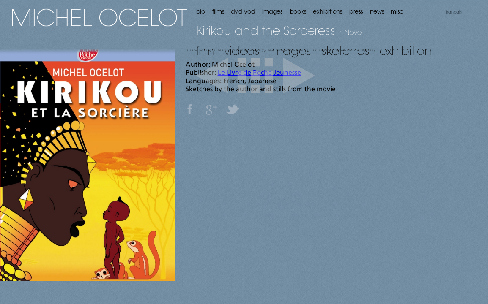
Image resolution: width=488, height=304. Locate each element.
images (290, 50)
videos (242, 50)
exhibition (406, 50)
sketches (345, 50)
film (205, 50)
